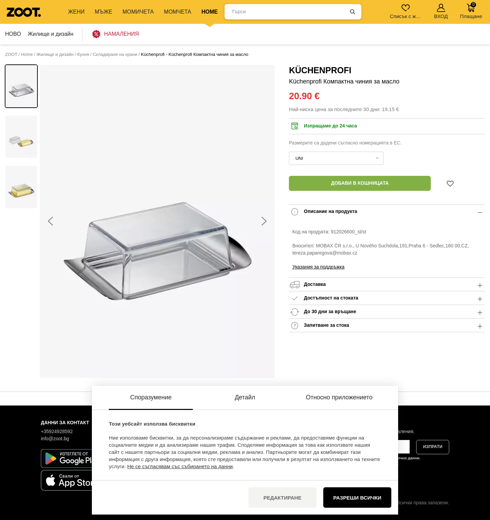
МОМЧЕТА (177, 12)
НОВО (13, 34)
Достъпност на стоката (387, 298)
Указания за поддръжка (318, 267)
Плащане (471, 10)
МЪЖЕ (103, 12)
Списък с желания (406, 11)
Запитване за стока (387, 326)
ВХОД (440, 11)
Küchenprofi (320, 70)
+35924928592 (57, 431)
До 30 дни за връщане (387, 312)
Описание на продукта (387, 212)
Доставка (387, 285)
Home (209, 12)
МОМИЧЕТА (138, 12)
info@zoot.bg (55, 438)
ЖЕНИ (76, 12)
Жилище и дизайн (51, 34)
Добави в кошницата (360, 183)
